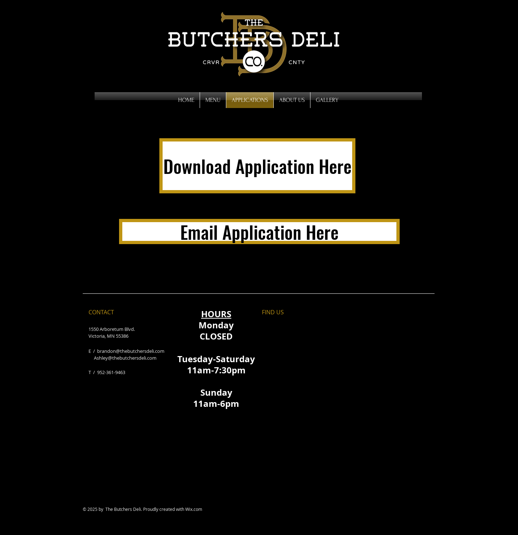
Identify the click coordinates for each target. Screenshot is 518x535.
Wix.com (193, 509)
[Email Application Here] (259, 231)
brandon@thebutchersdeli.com (130, 351)
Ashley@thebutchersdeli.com (125, 358)
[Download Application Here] (257, 165)
